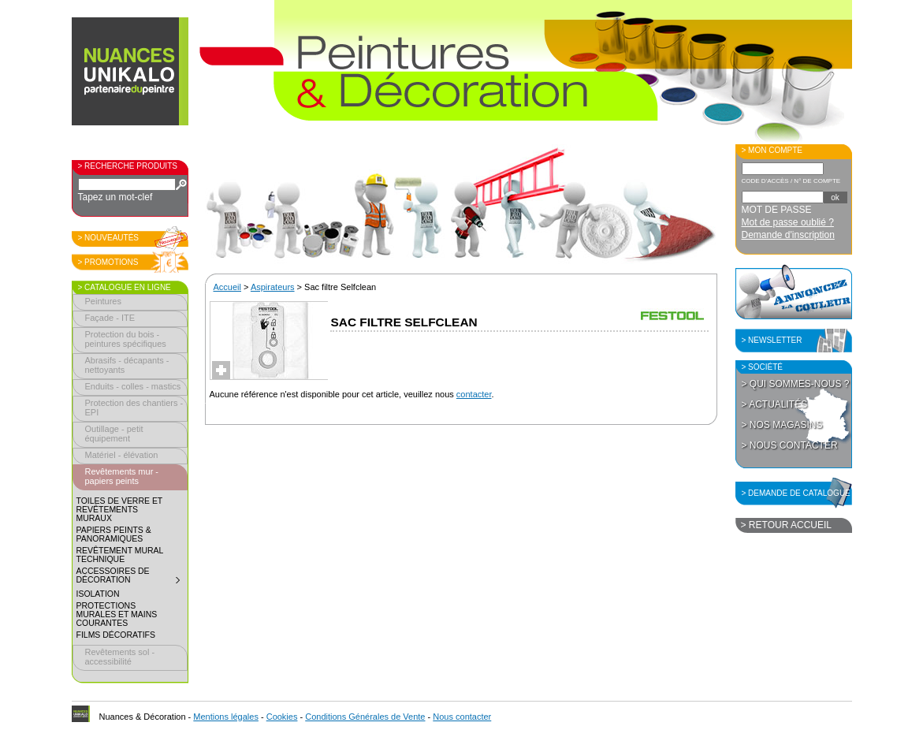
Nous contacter (462, 716)
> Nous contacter (790, 445)
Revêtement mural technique (120, 555)
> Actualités (775, 404)
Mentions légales (226, 716)
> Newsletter (772, 340)
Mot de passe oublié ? (788, 222)
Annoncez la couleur (793, 291)
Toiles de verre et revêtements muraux (119, 510)
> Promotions (108, 262)
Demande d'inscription (788, 234)
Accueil (227, 287)
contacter (474, 394)
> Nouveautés (109, 237)
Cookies (282, 716)
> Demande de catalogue (796, 493)
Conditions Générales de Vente (365, 716)
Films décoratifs (115, 635)
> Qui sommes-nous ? (796, 383)
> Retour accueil (786, 525)
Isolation (98, 594)
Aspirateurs (273, 287)
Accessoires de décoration (131, 577)
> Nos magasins (782, 424)
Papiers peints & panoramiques (113, 534)
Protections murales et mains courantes (117, 614)
